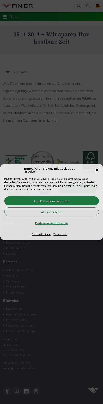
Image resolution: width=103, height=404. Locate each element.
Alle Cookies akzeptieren (51, 201)
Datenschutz (60, 234)
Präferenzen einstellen (51, 223)
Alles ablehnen (51, 212)
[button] (97, 170)
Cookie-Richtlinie (41, 234)
